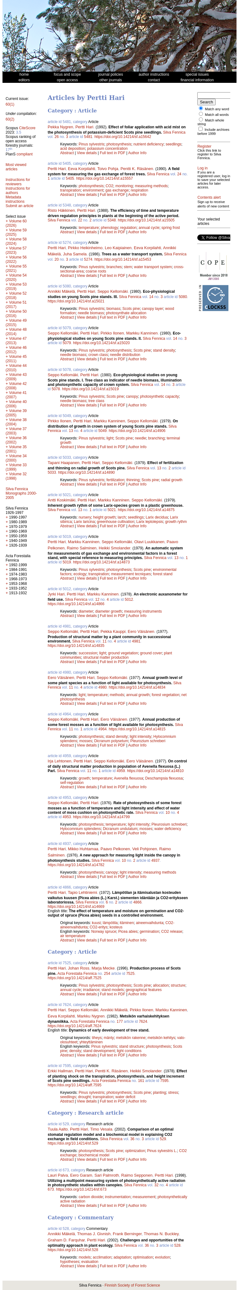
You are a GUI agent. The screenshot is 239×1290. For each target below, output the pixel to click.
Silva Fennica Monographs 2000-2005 (21, 493)
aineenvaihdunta (149, 923)
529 (163, 1139)
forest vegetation (165, 695)
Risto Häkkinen (61, 210)
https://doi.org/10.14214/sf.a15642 (122, 137)
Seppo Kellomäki (112, 291)
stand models (112, 990)
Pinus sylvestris (92, 144)
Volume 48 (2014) (16, 331)
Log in (202, 168)
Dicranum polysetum (111, 741)
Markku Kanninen (141, 333)
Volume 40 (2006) (16, 404)
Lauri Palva (58, 1175)
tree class (96, 401)
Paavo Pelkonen (115, 849)
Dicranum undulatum (120, 829)
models (85, 1257)
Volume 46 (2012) (16, 349)
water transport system (153, 267)
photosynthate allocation (126, 313)
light (109, 438)
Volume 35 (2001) (16, 449)
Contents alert (209, 197)
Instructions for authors (18, 190)
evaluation (89, 1261)
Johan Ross (78, 968)
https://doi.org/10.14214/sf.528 (73, 1250)
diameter (86, 611)
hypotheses (69, 1261)
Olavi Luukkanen (149, 541)
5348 (111, 220)
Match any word (217, 109)
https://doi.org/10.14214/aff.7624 (74, 1026)
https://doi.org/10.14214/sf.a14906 (137, 431)
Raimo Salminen (81, 548)
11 (104, 641)
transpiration (70, 190)
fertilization (115, 480)
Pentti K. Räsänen (136, 168)
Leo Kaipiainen (118, 247)
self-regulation (71, 782)
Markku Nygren (91, 1016)
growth (84, 778)
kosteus (116, 927)
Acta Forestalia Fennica (77, 973)
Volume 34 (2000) (16, 458)
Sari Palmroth (107, 1175)
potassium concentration (107, 148)
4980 (102, 687)
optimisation (143, 1257)
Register (204, 146)
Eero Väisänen (141, 631)
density (75, 1051)
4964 (102, 729)
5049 (102, 431)
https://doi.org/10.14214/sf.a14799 (101, 817)
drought (84, 1097)
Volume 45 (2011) (16, 358)
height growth (104, 517)
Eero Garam (81, 1175)
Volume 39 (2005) (16, 413)
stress (173, 1092)
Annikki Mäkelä (61, 291)
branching (156, 438)
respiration (139, 190)
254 (107, 973)
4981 (136, 641)
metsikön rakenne (131, 1038)
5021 (111, 510)
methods (117, 695)
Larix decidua (157, 517)
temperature (89, 227)
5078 (56, 389)
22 (80, 220)
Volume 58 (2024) (16, 241)
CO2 (109, 186)
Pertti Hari (84, 127)
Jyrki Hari (56, 594)
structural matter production (106, 657)
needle (140, 438)
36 (132, 1139)
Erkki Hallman (60, 1071)
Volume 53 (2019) (16, 286)
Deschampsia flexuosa (164, 778)
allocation (161, 985)
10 (168, 812)
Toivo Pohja (107, 168)
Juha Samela (75, 254)
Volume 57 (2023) (16, 250)
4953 (67, 817)
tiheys (96, 1038)
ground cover (151, 653)
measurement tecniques (131, 574)
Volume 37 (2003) (16, 431)
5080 (183, 297)
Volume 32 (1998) (16, 476)
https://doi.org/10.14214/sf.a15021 (76, 301)
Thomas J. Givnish (94, 1233)
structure (178, 985)
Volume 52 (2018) (16, 295)
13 (71, 431)
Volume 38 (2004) (16, 422)
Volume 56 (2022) (16, 259)
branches (114, 267)
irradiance (91, 990)
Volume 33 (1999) (16, 467)
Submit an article (19, 206)
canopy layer (152, 308)
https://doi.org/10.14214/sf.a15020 (101, 343)
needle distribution (125, 355)
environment (93, 190)
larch (122, 517)
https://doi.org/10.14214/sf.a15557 (104, 178)
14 (151, 297)
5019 (67, 562)
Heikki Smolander (114, 548)
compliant (24, 154)
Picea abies (128, 931)
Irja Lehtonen (59, 761)
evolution (162, 1257)
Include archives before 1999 (213, 131)
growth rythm (176, 521)
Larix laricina (84, 521)
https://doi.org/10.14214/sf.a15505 (146, 220)
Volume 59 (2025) (16, 232)
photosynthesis (118, 144)
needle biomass (91, 313)
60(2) (10, 119)
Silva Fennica (174, 132)
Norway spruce (103, 931)
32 (156, 1185)
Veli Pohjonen (144, 849)
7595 (164, 1081)
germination (149, 931)
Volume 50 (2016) (16, 313)
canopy (132, 396)
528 (177, 1245)
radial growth (171, 480)
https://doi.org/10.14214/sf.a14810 (155, 771)
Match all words (217, 114)
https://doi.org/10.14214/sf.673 (81, 1189)
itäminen (127, 923)
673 (51, 1189)
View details (87, 153)
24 (179, 174)
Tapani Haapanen (63, 462)
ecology (79, 574)
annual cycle (148, 227)
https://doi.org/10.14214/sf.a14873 (101, 562)
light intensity (140, 736)
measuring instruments (143, 611)
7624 (143, 1021)
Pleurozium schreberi (148, 741)
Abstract (67, 153)
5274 (88, 259)
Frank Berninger (127, 1233)
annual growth (137, 695)
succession (88, 653)
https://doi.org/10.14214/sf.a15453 (122, 259)
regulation (128, 227)
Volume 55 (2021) (16, 268)
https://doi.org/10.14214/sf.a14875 (146, 510)
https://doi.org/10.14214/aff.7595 (74, 1085)
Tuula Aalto (58, 1129)
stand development (99, 1051)
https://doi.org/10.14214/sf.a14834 (137, 687)
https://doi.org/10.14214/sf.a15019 (90, 389)
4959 (121, 771)
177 (120, 1021)
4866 (137, 902)
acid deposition (72, 148)
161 (141, 1081)
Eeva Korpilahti (81, 168)
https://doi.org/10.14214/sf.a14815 (137, 729)
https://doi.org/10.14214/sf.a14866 (76, 604)
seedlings (173, 144)
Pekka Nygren (60, 127)
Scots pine (131, 308)
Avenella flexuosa (128, 778)
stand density (164, 350)
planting (159, 1092)
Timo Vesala (101, 1129)
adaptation (122, 1257)
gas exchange (117, 190)
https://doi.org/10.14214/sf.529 (73, 1143)
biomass (113, 308)
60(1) (10, 104)
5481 (88, 137)
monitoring (124, 186)
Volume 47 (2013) (16, 340)
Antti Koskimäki (61, 500)
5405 (70, 178)
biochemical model (93, 1155)
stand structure (131, 1046)
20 (56, 259)
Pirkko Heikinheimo (85, 247)
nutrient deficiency (149, 144)
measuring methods (151, 186)
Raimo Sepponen (136, 1175)
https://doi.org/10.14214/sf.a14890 (86, 472)
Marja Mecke (103, 968)
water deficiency (167, 829)
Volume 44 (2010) (16, 367)
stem (128, 267)
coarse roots (96, 271)
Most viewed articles (16, 167)
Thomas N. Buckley (161, 1233)
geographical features (144, 990)
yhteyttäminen (91, 1042)
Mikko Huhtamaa (83, 849)
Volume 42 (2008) (16, 386)
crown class (98, 355)
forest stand (162, 574)
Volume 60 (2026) (16, 223)
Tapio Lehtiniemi (82, 892)
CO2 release (171, 931)
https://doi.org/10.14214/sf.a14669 (76, 906)
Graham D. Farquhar (66, 1240)
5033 (52, 472)
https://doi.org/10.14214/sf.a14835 (76, 645)
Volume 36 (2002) (16, 440)
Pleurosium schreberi (169, 824)
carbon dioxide (91, 1197)
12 (97, 599)
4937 (155, 860)
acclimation (102, 1257)
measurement (144, 1197)
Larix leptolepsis (149, 521)
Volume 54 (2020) (16, 277)
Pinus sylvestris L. (162, 1151)
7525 (130, 973)
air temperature (72, 936)
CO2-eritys (98, 927)
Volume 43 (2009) (16, 376)
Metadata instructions (15, 199)
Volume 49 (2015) (16, 322)
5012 (129, 599)
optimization (135, 1151)
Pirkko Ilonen (112, 333)
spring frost (171, 227)
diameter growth (108, 611)
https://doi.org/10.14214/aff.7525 (74, 978)
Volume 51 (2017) (16, 304)
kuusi (96, 923)
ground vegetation (123, 653)
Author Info (137, 153)
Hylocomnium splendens (80, 829)
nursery (85, 517)
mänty (109, 1038)
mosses (85, 741)
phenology (109, 227)
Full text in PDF (112, 153)
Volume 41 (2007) (16, 395)
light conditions (129, 1051)
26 (56, 137)
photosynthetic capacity (159, 396)
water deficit (125, 1097)
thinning (132, 480)
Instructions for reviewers (18, 182)
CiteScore (27, 128)
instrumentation (117, 1197)
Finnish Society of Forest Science (132, 1285)
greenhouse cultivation (115, 521)
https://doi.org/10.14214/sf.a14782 (76, 865)
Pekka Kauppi (113, 631)
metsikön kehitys (161, 1038)
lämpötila (110, 923)
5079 (67, 343)
